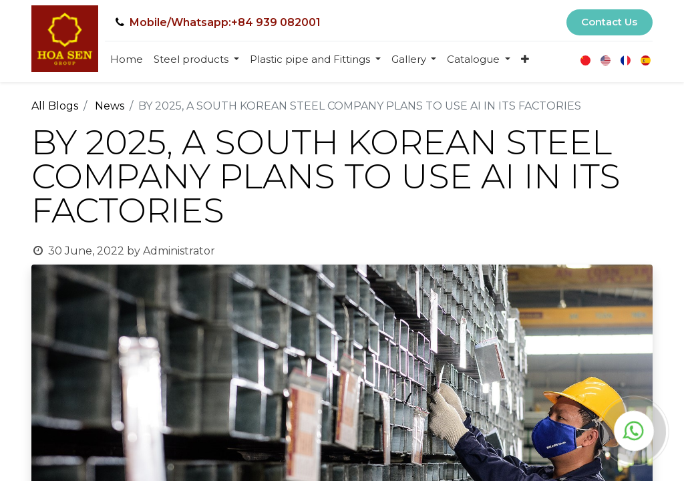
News (109, 106)
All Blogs (54, 106)
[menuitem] (126, 60)
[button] (525, 60)
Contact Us (609, 21)
